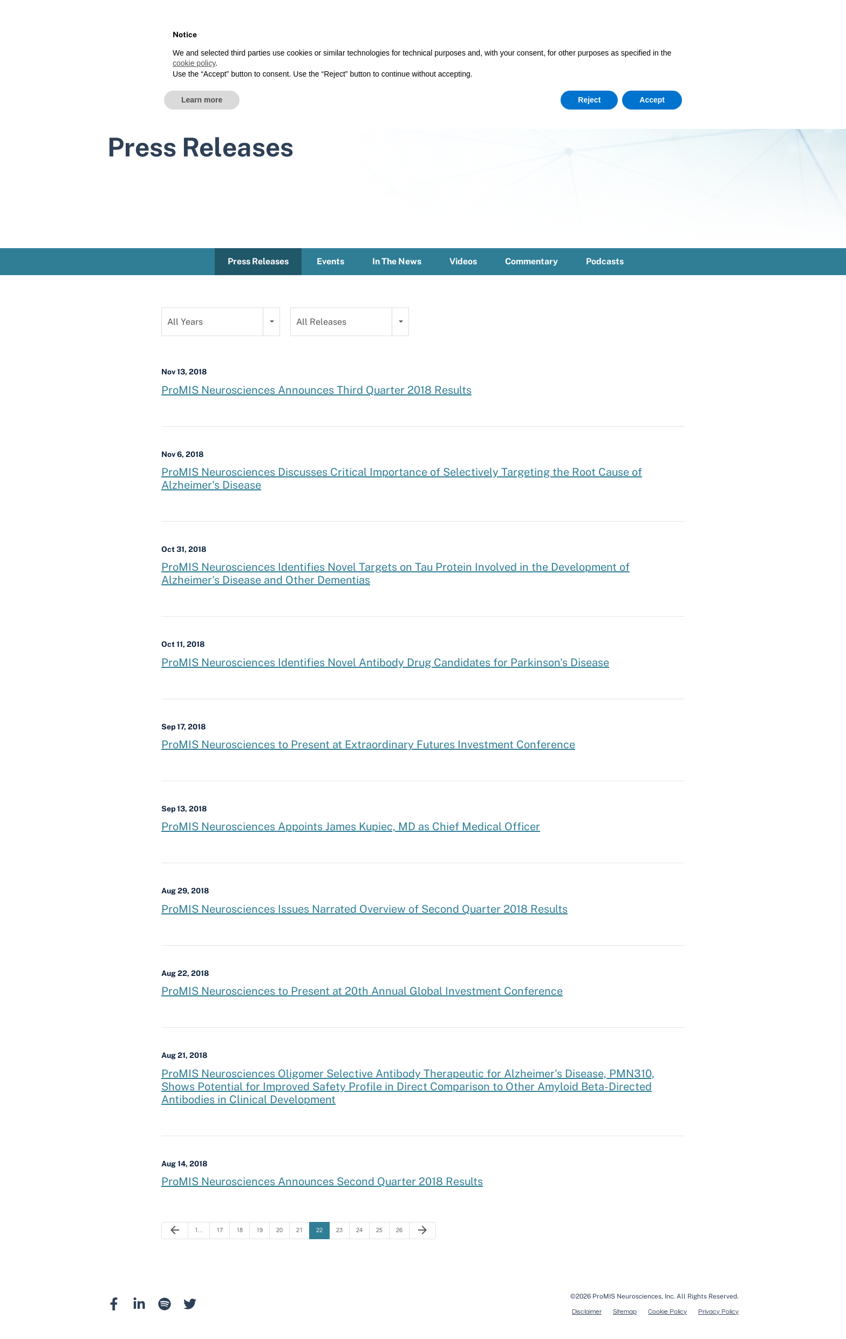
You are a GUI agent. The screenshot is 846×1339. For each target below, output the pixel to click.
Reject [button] (589, 99)
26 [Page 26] (399, 1232)
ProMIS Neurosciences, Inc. (633, 1298)
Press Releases (258, 263)
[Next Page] (422, 1232)
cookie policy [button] (194, 63)
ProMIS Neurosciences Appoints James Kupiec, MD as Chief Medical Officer (350, 828)
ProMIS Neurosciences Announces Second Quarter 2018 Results (322, 1183)
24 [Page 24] (359, 1232)
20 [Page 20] (279, 1232)
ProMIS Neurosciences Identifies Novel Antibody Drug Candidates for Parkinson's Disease (385, 664)
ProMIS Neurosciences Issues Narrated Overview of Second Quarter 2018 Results (364, 911)
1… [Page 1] (199, 1232)
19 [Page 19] (259, 1232)
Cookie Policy (667, 1314)
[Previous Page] (174, 1232)
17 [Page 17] (219, 1232)
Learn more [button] (201, 99)
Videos (463, 263)
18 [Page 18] (239, 1232)
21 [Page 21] (299, 1232)
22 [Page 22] (319, 1232)
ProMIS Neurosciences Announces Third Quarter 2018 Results (316, 391)
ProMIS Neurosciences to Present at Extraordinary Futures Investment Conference (368, 746)
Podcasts (605, 263)
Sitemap (625, 1314)
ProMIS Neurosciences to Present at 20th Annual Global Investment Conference (362, 993)
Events (330, 263)
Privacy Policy (718, 1314)
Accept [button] (652, 99)
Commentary (531, 263)
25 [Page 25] (379, 1232)
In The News (396, 263)
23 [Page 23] (339, 1232)
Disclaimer (587, 1314)
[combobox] (220, 324)
